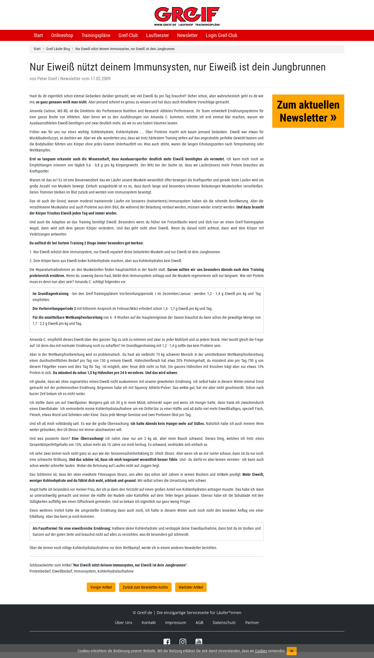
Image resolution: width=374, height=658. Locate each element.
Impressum (175, 622)
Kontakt (149, 622)
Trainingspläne (95, 35)
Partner (252, 622)
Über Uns (123, 622)
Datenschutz (224, 622)
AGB (199, 622)
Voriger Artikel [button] (101, 587)
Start (38, 35)
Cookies (261, 651)
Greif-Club (128, 35)
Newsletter (187, 35)
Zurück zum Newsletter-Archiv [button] (145, 587)
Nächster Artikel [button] (191, 587)
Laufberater (157, 35)
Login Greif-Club (221, 35)
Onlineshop (62, 35)
